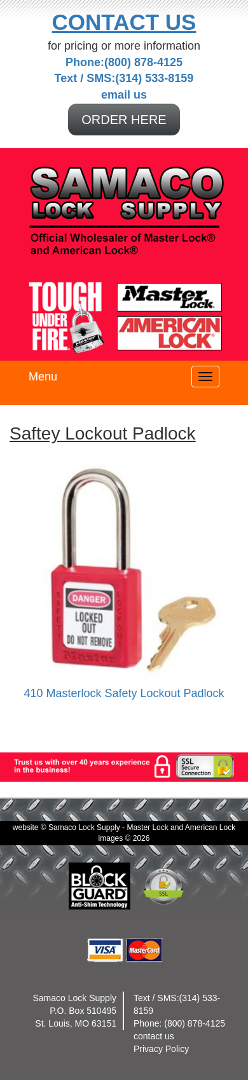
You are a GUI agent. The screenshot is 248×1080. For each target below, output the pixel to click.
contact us (154, 1036)
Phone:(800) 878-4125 (124, 62)
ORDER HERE (123, 120)
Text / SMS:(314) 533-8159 (124, 78)
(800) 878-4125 (194, 1023)
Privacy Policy (161, 1049)
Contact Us (124, 22)
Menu (43, 376)
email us (124, 94)
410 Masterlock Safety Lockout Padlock (124, 693)
